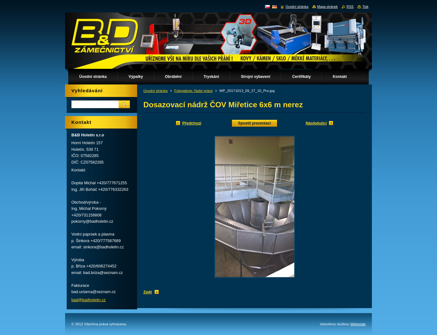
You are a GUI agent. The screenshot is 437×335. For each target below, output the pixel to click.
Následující (316, 123)
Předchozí (191, 123)
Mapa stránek (327, 6)
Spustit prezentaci (254, 123)
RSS (350, 6)
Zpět (147, 292)
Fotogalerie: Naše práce (193, 91)
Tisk (365, 6)
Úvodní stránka (155, 91)
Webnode (358, 324)
